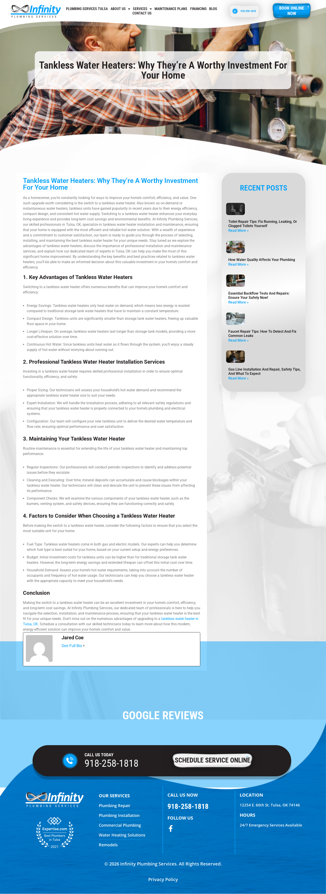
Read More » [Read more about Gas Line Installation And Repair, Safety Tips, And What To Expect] (238, 378)
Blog (213, 9)
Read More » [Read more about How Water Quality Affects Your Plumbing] (238, 264)
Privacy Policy (163, 879)
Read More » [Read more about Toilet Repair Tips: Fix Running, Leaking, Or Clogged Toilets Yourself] (238, 230)
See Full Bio (72, 645)
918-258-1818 (111, 763)
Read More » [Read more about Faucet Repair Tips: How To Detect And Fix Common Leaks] (238, 340)
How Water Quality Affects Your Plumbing (261, 260)
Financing (198, 9)
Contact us (142, 13)
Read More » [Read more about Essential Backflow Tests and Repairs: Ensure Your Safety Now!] (238, 302)
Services (142, 9)
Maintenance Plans (171, 9)
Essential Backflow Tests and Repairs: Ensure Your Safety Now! (258, 295)
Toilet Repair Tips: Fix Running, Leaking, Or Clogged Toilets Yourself (262, 223)
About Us (120, 9)
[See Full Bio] (84, 645)
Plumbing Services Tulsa (87, 9)
